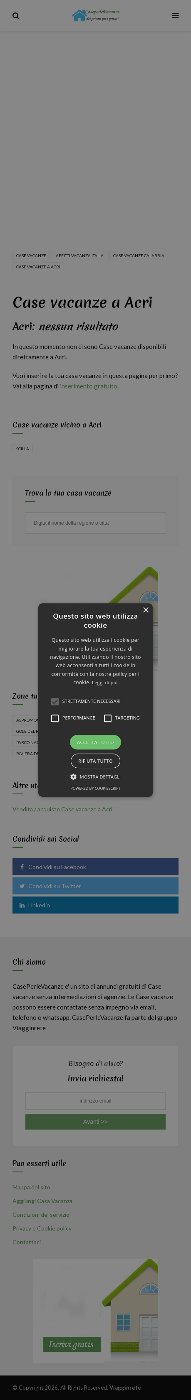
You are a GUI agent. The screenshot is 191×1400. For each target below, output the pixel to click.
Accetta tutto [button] (95, 742)
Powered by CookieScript (95, 788)
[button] (95, 700)
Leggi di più (105, 682)
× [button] (145, 610)
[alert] (95, 700)
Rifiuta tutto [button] (95, 761)
